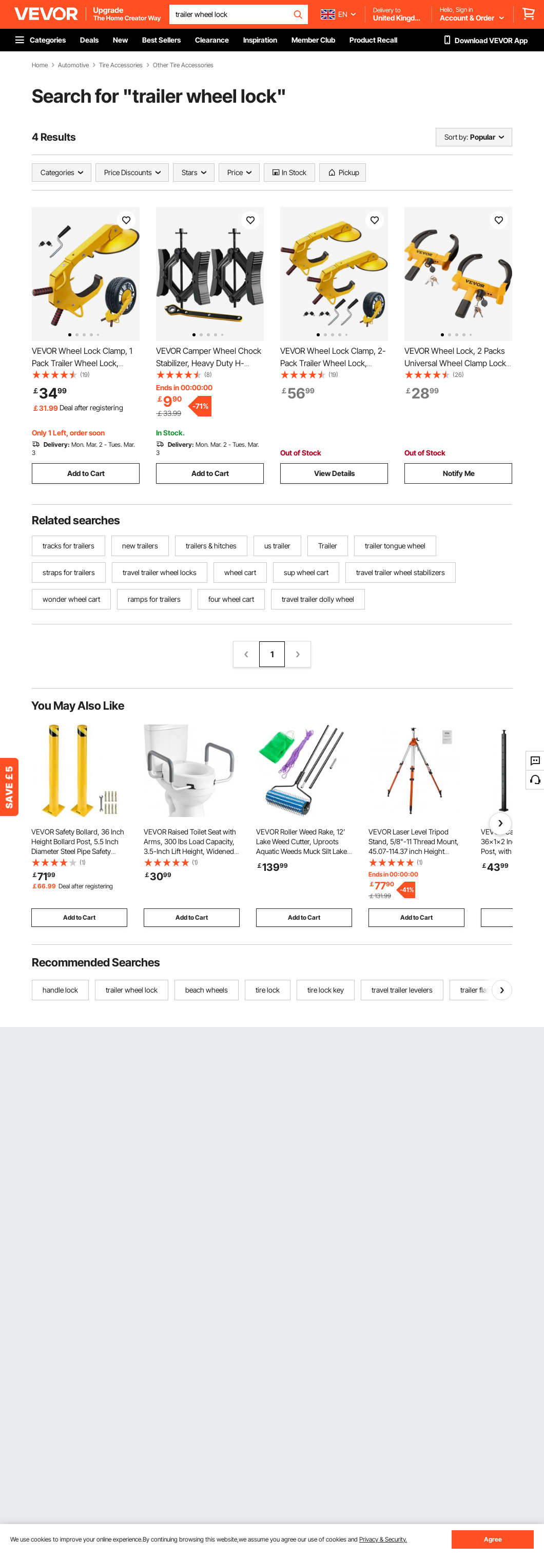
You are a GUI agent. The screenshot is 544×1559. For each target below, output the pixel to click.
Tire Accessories (121, 65)
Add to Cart (86, 473)
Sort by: (456, 136)
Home (40, 65)
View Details (334, 473)
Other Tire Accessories (183, 65)
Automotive (73, 65)
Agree (493, 1539)
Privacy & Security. (383, 1539)
